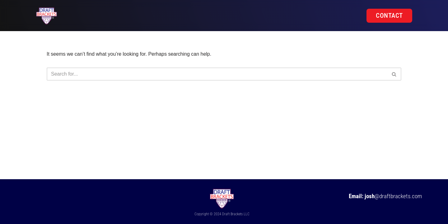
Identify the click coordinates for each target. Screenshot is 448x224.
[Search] (217, 74)
